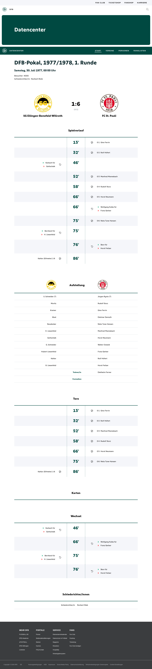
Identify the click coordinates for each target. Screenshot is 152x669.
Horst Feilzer (106, 248)
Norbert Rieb (37, 79)
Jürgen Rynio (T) (104, 296)
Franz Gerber (106, 211)
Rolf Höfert (105, 153)
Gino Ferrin (105, 142)
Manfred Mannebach (109, 176)
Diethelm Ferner (104, 372)
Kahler (40, 258)
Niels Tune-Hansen (108, 221)
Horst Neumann (107, 197)
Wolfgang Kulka (107, 207)
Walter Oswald (104, 345)
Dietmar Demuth (105, 317)
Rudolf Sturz (106, 187)
